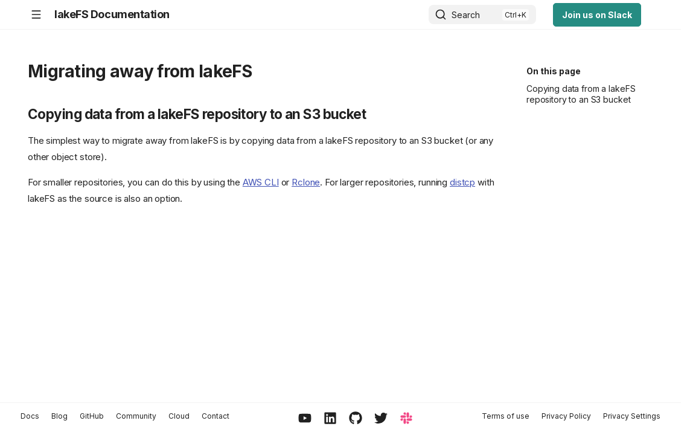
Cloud (179, 415)
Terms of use (505, 415)
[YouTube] (304, 419)
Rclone (306, 182)
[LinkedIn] (330, 419)
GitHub (92, 415)
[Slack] (406, 419)
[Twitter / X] (381, 419)
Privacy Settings (631, 415)
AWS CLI (261, 182)
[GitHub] (355, 419)
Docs (30, 415)
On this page (553, 71)
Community (136, 415)
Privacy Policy (566, 415)
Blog (59, 415)
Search (466, 15)
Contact (215, 415)
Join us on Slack (597, 15)
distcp (462, 182)
